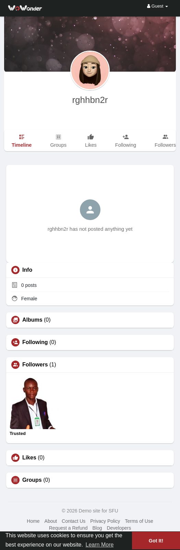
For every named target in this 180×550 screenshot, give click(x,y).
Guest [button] (157, 6)
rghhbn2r (90, 100)
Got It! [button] (156, 540)
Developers (119, 528)
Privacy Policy (105, 521)
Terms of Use (139, 521)
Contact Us (73, 521)
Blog (97, 528)
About (51, 521)
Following (35, 342)
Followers (35, 364)
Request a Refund (68, 528)
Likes (29, 457)
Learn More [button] (100, 545)
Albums (32, 320)
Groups (32, 480)
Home (33, 521)
